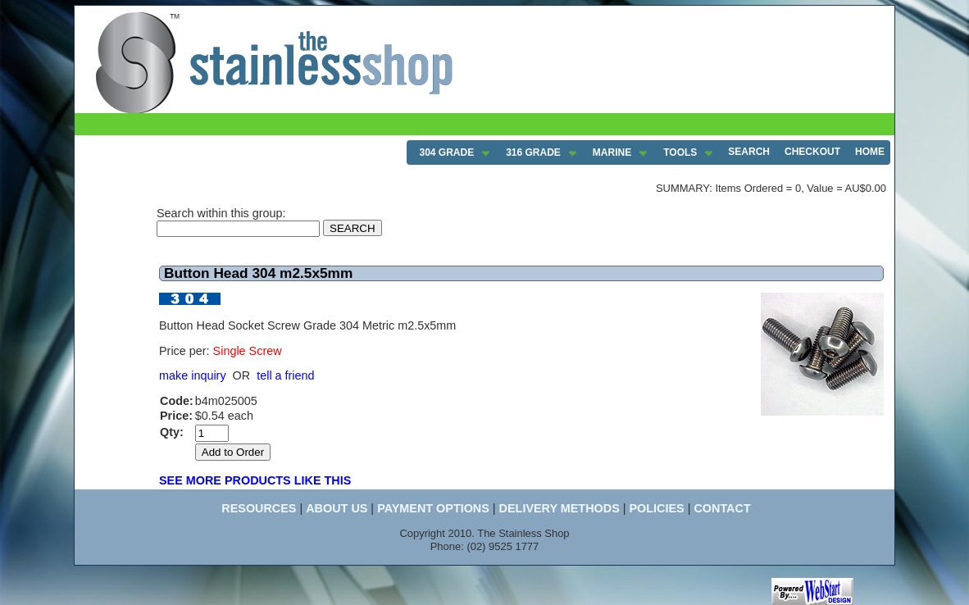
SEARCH (749, 151)
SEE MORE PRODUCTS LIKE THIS (255, 480)
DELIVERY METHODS (559, 508)
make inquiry (192, 375)
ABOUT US (336, 508)
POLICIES (656, 508)
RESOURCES (258, 508)
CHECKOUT (812, 151)
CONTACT (722, 508)
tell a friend (285, 375)
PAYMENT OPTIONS (433, 508)
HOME (870, 151)
